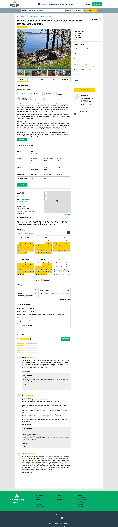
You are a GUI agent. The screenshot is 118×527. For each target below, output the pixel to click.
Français (42, 506)
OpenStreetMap (63, 212)
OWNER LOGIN (88, 4)
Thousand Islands (25, 199)
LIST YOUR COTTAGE (97, 4)
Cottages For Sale (82, 499)
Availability (43, 79)
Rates (54, 79)
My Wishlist (80, 506)
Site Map (38, 497)
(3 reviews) (29, 27)
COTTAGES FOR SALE (62, 4)
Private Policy (39, 504)
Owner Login (59, 499)
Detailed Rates (77, 39)
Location (33, 79)
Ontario (24, 197)
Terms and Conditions (40, 502)
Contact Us (38, 499)
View (30, 321)
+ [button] (45, 193)
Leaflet (56, 212)
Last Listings (80, 502)
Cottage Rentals (81, 497)
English (37, 506)
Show (91, 105)
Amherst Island (23, 202)
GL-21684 (49, 16)
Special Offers (81, 504)
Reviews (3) (65, 79)
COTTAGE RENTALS (53, 4)
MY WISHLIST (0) (43, 4)
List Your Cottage (60, 497)
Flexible (31, 318)
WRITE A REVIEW (65, 339)
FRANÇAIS (70, 4)
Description (22, 79)
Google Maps (67, 214)
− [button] (45, 196)
